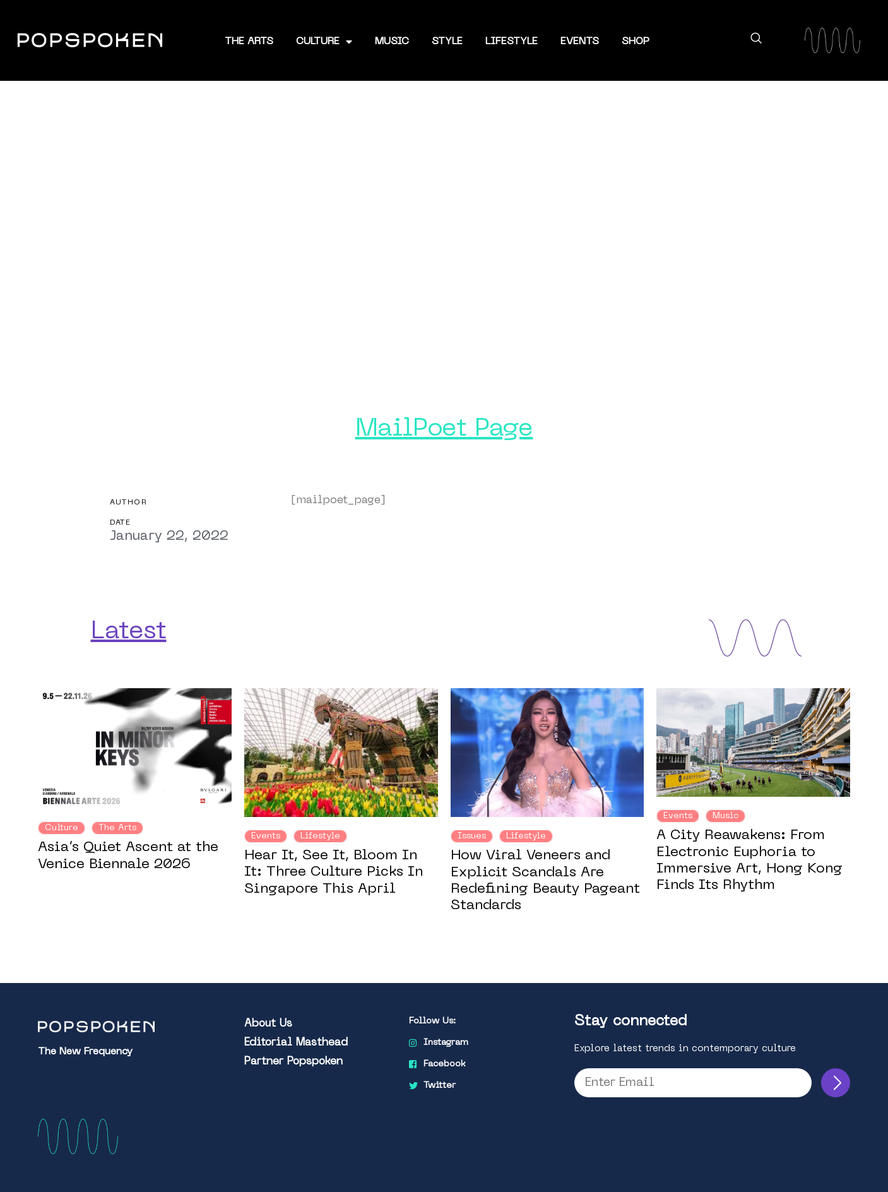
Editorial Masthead (296, 1042)
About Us (268, 1023)
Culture (324, 41)
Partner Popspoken (293, 1061)
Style (447, 42)
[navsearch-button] (756, 40)
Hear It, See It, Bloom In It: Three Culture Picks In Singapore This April (333, 872)
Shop (635, 42)
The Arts (249, 42)
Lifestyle (511, 42)
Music (392, 42)
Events (579, 42)
